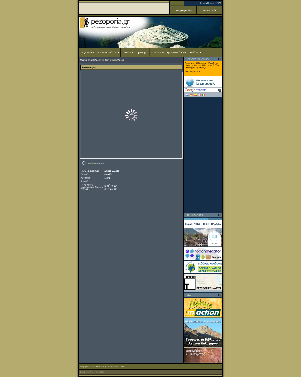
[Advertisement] (203, 154)
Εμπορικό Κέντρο (176, 52)
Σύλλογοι (126, 52)
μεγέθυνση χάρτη (96, 163)
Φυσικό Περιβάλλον (107, 52)
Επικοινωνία (209, 10)
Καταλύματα (157, 52)
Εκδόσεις (194, 52)
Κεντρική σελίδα (184, 10)
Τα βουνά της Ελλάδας (113, 60)
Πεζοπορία (86, 52)
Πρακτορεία (142, 52)
